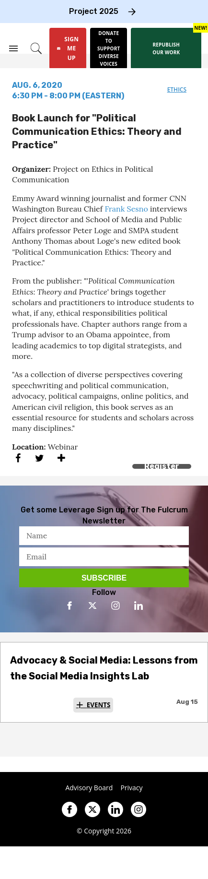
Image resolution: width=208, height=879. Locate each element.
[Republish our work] (166, 48)
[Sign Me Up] (67, 48)
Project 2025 (93, 11)
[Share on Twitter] (40, 458)
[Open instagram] (115, 605)
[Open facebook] (69, 605)
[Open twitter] (92, 605)
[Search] (36, 48)
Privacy (131, 788)
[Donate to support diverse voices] (108, 48)
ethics (176, 89)
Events (99, 705)
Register (161, 466)
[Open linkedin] (138, 605)
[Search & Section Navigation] (13, 48)
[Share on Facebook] (18, 458)
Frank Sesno (126, 209)
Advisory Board (89, 788)
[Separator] (61, 458)
